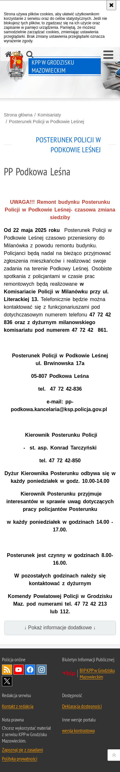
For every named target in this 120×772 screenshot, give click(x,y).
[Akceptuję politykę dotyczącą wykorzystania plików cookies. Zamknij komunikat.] (111, 5)
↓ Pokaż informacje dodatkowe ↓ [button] (60, 627)
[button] (108, 55)
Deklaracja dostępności (82, 706)
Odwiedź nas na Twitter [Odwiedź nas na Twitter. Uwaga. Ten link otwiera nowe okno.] (7, 681)
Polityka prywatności (19, 758)
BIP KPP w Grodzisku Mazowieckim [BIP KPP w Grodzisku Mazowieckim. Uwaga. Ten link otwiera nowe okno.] (97, 673)
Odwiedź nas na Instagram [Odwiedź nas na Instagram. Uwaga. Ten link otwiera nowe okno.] (41, 670)
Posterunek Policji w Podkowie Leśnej (46, 121)
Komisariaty (49, 114)
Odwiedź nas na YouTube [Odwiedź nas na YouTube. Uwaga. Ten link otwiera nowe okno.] (18, 670)
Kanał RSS (7, 670)
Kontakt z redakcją (17, 706)
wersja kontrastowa (78, 730)
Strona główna (18, 114)
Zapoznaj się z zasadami (22, 749)
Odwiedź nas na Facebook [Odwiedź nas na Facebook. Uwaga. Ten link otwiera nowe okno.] (30, 670)
